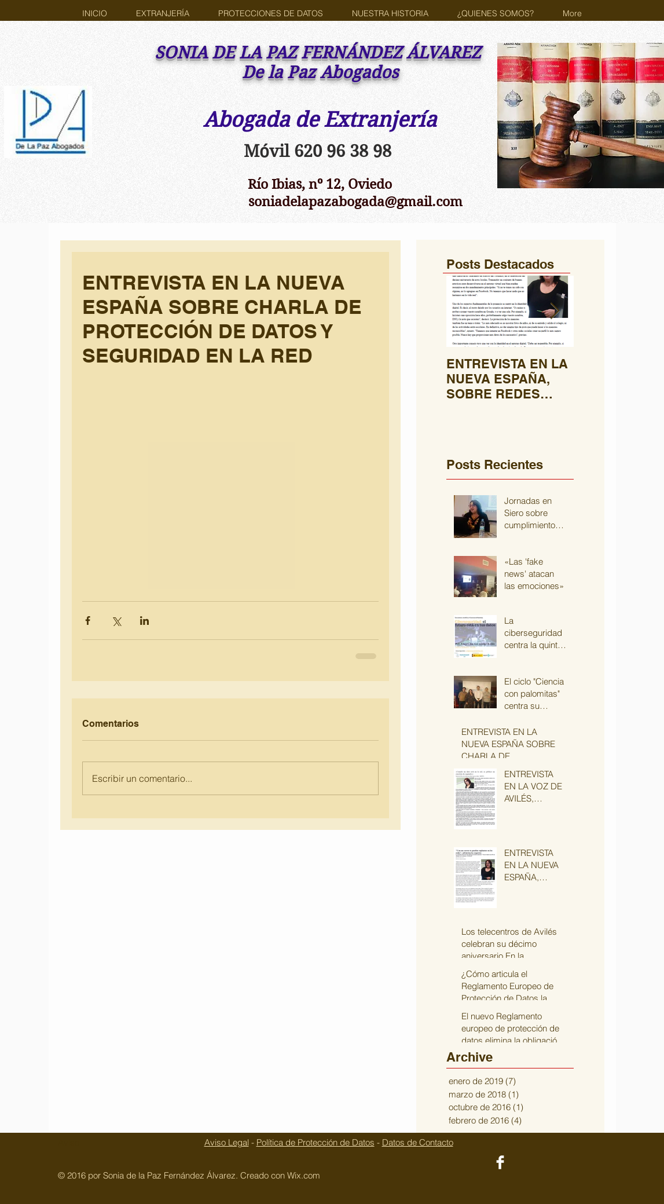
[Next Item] (555, 311)
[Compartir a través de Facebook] (87, 620)
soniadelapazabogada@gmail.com (355, 201)
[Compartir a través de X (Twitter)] (116, 620)
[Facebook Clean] (500, 1162)
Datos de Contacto (417, 1142)
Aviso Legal (226, 1142)
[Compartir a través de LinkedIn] (144, 620)
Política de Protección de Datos (315, 1142)
